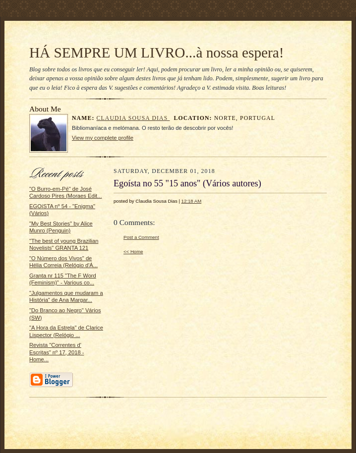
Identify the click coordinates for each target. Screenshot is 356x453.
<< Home (133, 251)
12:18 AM (191, 201)
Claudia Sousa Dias (133, 118)
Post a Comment (141, 237)
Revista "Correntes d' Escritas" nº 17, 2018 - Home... (56, 352)
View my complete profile (102, 138)
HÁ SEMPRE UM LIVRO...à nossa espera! (156, 52)
